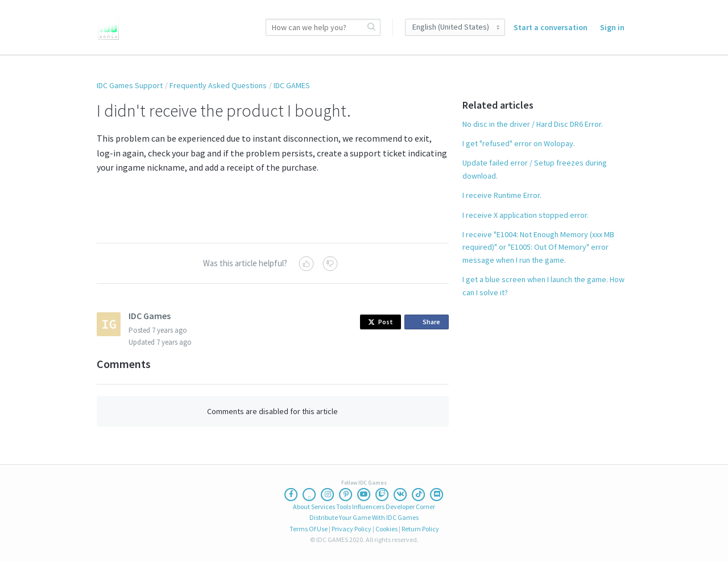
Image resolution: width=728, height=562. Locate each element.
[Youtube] (364, 494)
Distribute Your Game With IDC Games (364, 517)
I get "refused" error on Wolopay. (518, 143)
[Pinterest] (345, 494)
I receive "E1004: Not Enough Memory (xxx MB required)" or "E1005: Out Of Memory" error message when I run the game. (538, 247)
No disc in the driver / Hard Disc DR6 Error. (532, 124)
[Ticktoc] (418, 494)
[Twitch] (382, 494)
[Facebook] (291, 494)
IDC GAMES (292, 85)
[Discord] (436, 494)
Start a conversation (551, 27)
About (301, 506)
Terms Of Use (308, 528)
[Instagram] (327, 494)
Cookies (386, 528)
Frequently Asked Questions (218, 85)
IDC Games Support (130, 85)
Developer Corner (410, 506)
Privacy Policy (351, 528)
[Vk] (400, 494)
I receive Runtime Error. (501, 195)
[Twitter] (309, 494)
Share (428, 322)
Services (323, 506)
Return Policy (420, 528)
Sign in (612, 27)
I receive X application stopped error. (525, 215)
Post (380, 321)
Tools (343, 506)
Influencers (368, 506)
